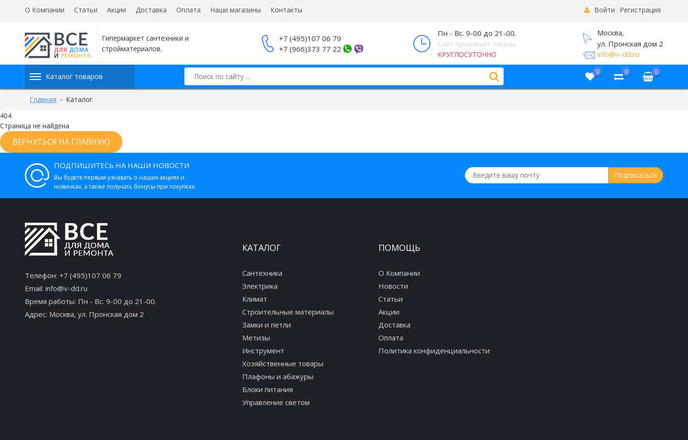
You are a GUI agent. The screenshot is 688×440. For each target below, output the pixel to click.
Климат (254, 299)
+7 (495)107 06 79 (310, 38)
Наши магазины (235, 9)
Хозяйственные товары (282, 363)
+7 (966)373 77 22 (310, 49)
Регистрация (640, 9)
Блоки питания (267, 389)
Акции (116, 9)
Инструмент (263, 350)
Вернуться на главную (61, 141)
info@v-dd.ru (618, 54)
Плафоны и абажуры (277, 376)
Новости (393, 286)
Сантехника (262, 273)
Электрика (260, 286)
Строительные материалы (287, 311)
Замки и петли (266, 324)
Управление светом (276, 402)
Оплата (188, 9)
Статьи (85, 9)
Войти (604, 9)
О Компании (44, 9)
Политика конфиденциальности (434, 350)
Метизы (256, 337)
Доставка (151, 9)
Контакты (286, 9)
